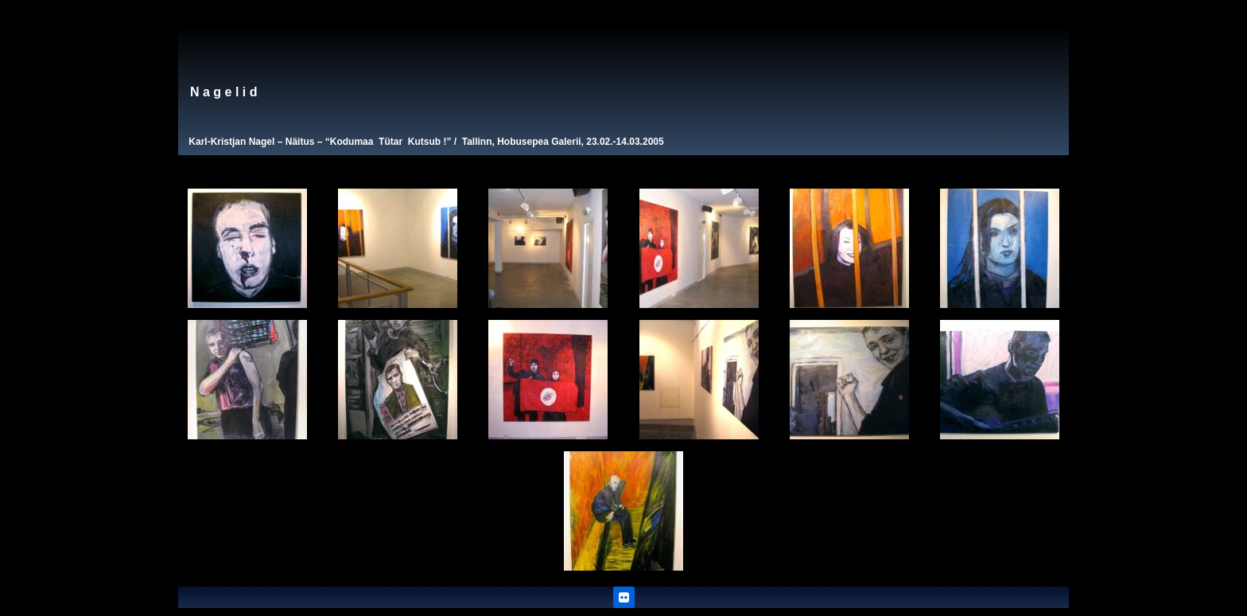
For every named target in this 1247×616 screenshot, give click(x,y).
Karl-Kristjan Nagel (231, 141)
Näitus (300, 141)
